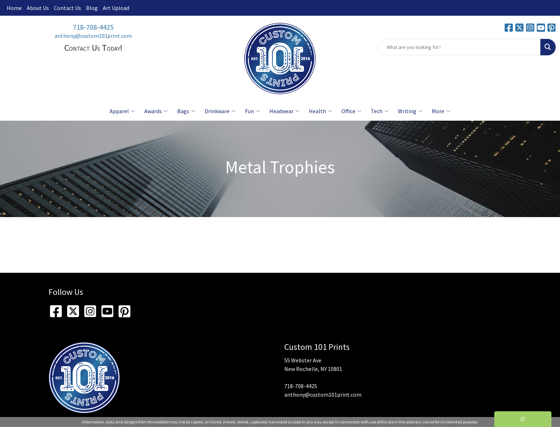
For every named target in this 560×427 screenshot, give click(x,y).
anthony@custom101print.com (93, 35)
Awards (156, 111)
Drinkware (220, 111)
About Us (38, 7)
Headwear (284, 111)
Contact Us (67, 7)
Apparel (122, 111)
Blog (92, 7)
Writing (410, 111)
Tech (380, 111)
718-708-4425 (93, 26)
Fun (252, 111)
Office (351, 111)
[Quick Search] (459, 47)
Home (14, 7)
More (441, 111)
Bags (186, 111)
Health (320, 111)
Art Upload (116, 7)
